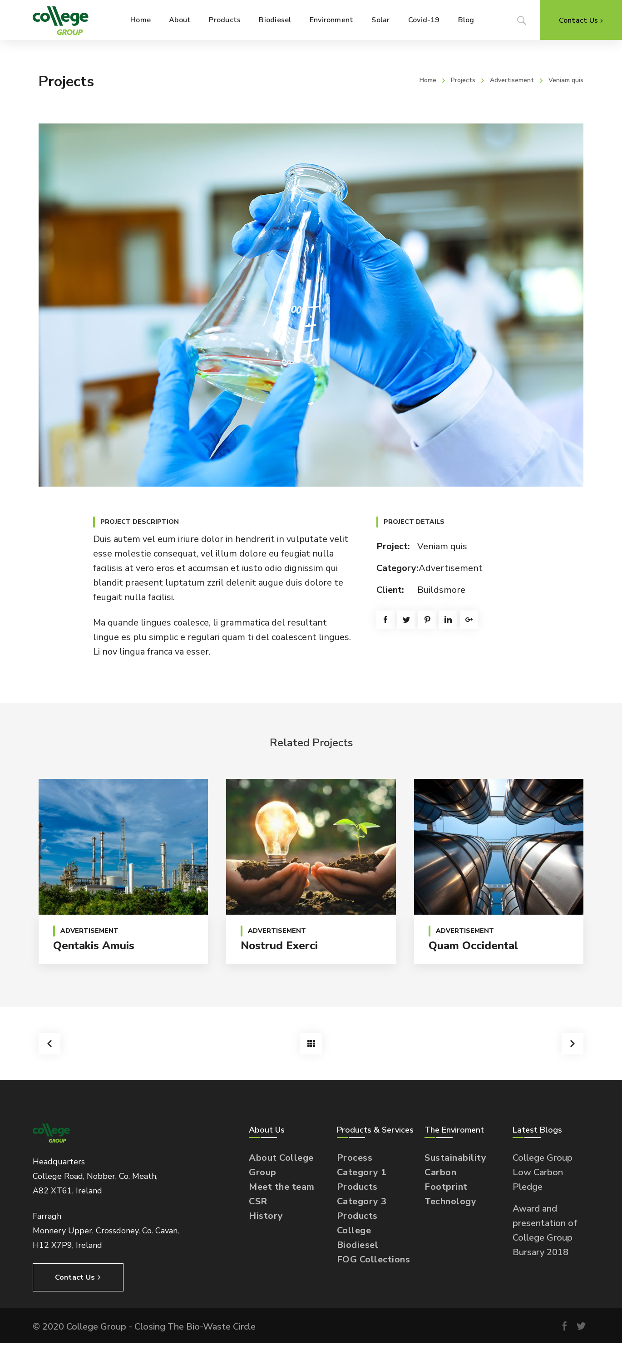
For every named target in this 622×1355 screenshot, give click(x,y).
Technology (450, 1201)
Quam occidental (473, 945)
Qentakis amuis (93, 945)
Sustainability (455, 1158)
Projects (463, 80)
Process (355, 1158)
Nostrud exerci (279, 945)
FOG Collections (373, 1259)
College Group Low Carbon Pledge (543, 1172)
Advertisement (512, 80)
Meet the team (282, 1187)
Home (428, 80)
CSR (258, 1201)
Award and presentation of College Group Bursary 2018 (545, 1230)
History (266, 1216)
